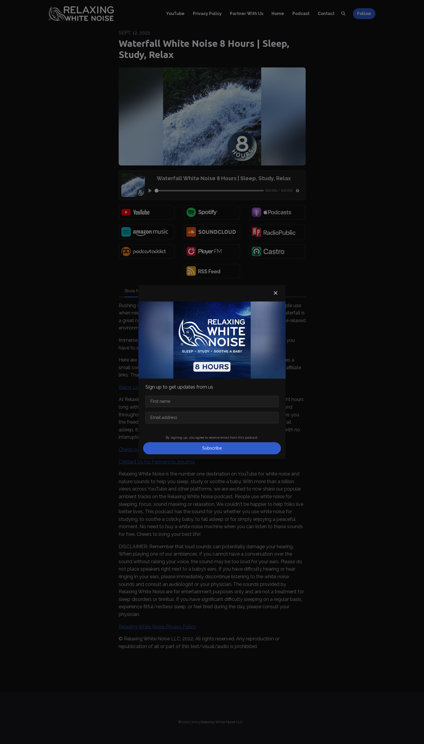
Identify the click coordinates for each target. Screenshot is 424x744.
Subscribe (212, 448)
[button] (276, 293)
